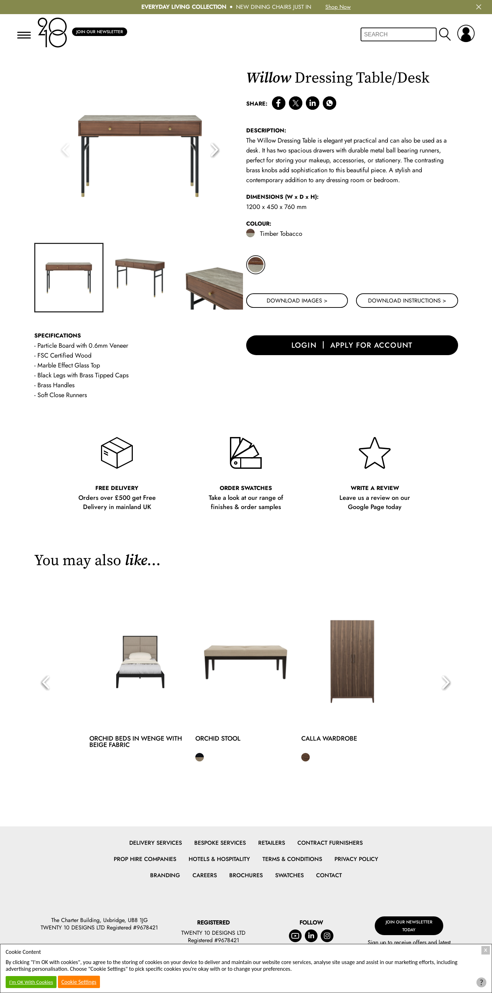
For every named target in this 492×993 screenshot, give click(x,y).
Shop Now (338, 7)
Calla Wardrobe (329, 738)
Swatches (289, 875)
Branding (165, 875)
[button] (215, 150)
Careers (204, 875)
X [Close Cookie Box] (485, 950)
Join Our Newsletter (99, 32)
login (302, 346)
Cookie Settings (78, 982)
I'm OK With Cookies (31, 982)
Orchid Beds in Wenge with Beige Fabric (135, 741)
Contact (329, 875)
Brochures (246, 875)
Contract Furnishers (330, 843)
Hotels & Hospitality (219, 859)
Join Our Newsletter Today (409, 922)
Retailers (271, 843)
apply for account (373, 346)
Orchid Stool (218, 738)
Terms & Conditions (292, 859)
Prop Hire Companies (145, 859)
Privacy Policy (356, 859)
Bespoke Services (220, 843)
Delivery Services (155, 843)
